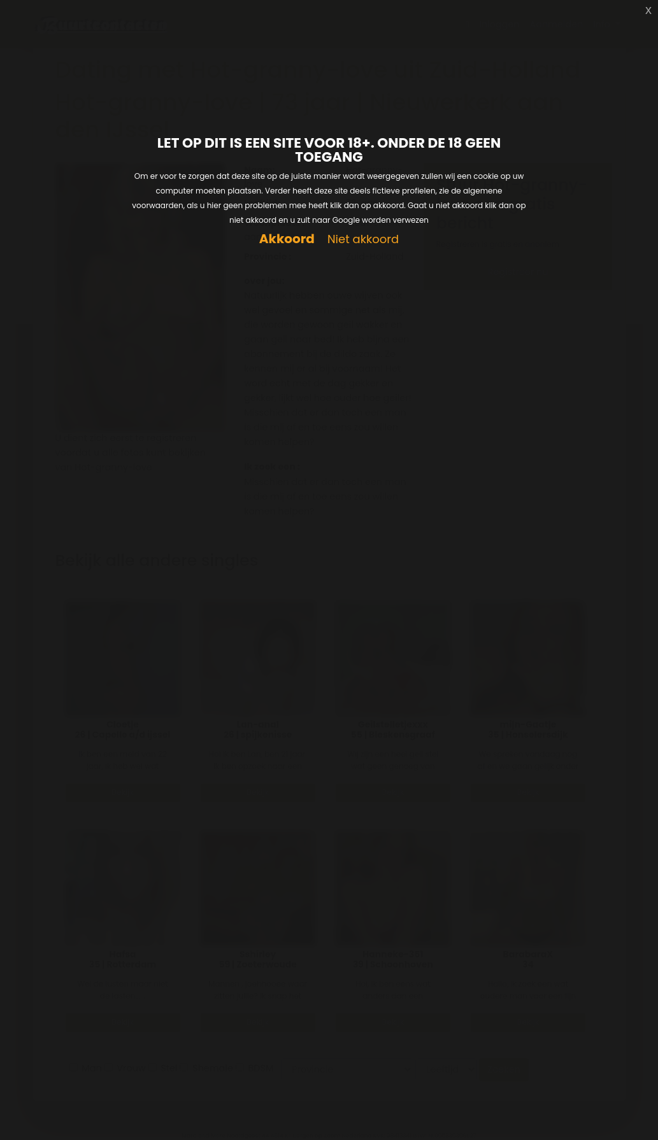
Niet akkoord (363, 239)
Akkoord (287, 239)
